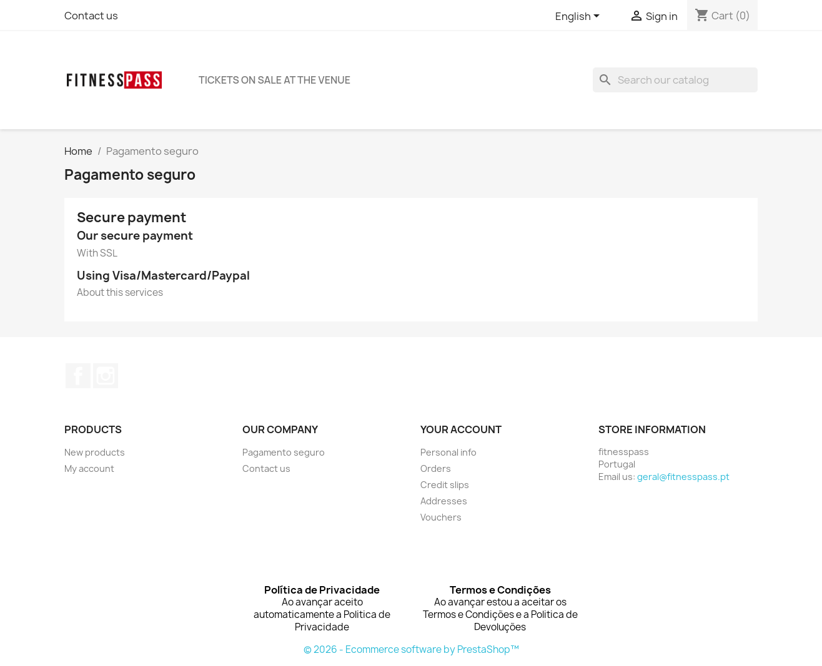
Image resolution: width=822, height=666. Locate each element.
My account (89, 468)
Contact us (91, 15)
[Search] (675, 79)
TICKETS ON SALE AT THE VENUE (274, 80)
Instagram (105, 375)
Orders (435, 468)
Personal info (448, 452)
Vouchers (441, 517)
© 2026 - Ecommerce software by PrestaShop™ (411, 649)
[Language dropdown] (579, 16)
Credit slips (444, 485)
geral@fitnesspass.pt (683, 476)
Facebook (78, 375)
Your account (461, 429)
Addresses (443, 501)
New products (94, 452)
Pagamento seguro (283, 452)
